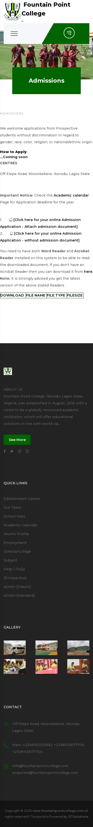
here (88, 271)
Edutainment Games (22, 498)
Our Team (12, 507)
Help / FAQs (14, 569)
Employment (15, 542)
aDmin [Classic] (17, 586)
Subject (10, 560)
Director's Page (17, 551)
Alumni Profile (16, 534)
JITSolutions (78, 816)
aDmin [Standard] (19, 595)
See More (17, 440)
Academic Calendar (20, 525)
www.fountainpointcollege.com (58, 811)
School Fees (14, 516)
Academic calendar (71, 195)
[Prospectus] (15, 578)
